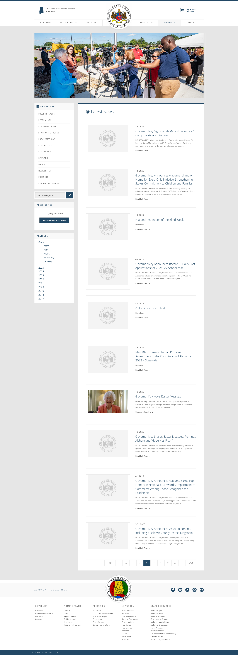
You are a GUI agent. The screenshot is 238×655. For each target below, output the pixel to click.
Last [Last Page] (191, 563)
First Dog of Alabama (44, 613)
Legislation (146, 22)
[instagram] (194, 590)
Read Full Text (142, 150)
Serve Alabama (157, 628)
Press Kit (43, 177)
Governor (45, 22)
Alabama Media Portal (160, 622)
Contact (189, 22)
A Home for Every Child (150, 308)
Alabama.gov (156, 610)
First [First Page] (110, 563)
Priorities (91, 22)
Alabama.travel (157, 613)
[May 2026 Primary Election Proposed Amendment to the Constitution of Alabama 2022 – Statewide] (108, 361)
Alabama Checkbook (159, 625)
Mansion (38, 616)
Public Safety (98, 622)
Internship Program (72, 625)
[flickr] (202, 590)
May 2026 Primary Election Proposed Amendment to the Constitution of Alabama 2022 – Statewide (163, 356)
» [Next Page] (181, 563)
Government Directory (160, 619)
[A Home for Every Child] (108, 317)
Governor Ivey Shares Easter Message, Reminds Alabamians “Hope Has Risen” (165, 439)
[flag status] (182, 11)
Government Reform (101, 625)
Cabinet (67, 610)
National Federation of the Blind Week (159, 220)
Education (97, 610)
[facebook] (173, 590)
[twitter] (187, 590)
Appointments (70, 616)
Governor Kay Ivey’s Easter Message (158, 396)
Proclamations (46, 139)
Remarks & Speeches (49, 183)
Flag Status (45, 145)
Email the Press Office (54, 220)
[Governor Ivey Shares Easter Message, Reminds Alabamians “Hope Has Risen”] (108, 446)
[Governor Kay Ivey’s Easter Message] (108, 404)
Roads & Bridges (100, 616)
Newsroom (169, 22)
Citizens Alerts (157, 636)
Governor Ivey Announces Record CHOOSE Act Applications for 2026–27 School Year (165, 266)
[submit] (69, 195)
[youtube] (180, 590)
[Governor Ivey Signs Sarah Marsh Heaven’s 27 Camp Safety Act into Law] (108, 140)
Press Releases (46, 114)
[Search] (50, 195)
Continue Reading (144, 412)
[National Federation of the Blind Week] (108, 229)
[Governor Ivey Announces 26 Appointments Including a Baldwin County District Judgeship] (108, 538)
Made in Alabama (158, 616)
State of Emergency (49, 132)
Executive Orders (48, 126)
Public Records (70, 619)
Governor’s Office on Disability (163, 633)
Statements (45, 120)
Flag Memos (45, 151)
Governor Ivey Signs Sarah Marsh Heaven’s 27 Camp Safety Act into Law (164, 133)
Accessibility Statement (160, 639)
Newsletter (44, 171)
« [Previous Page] (119, 563)
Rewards (43, 158)
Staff (66, 613)
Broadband (97, 619)
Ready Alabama (157, 630)
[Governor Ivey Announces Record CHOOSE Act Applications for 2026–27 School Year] (108, 273)
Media (41, 164)
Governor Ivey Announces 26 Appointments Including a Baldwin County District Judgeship (164, 531)
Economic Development (103, 613)
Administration (68, 22)
